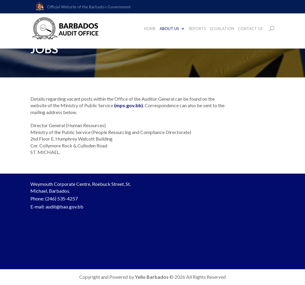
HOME (150, 28)
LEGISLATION (222, 28)
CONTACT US (250, 28)
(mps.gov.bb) (128, 105)
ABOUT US (169, 28)
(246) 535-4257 (61, 198)
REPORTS (197, 28)
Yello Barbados (152, 277)
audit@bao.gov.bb (64, 206)
